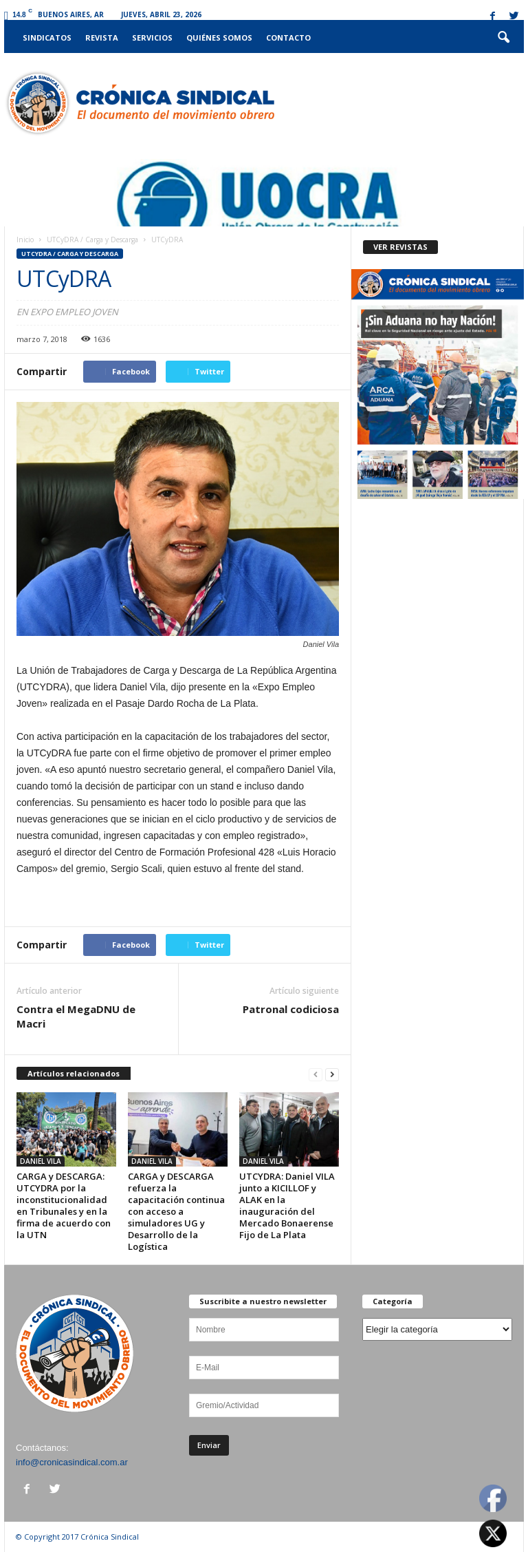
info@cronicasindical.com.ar (72, 1462)
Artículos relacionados (74, 1073)
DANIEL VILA (40, 1161)
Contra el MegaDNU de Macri (75, 1016)
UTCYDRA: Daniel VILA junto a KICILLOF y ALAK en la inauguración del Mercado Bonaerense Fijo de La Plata (287, 1205)
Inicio (25, 239)
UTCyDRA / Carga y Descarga (92, 239)
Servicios (152, 37)
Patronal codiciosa (291, 1009)
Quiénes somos (219, 37)
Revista (101, 37)
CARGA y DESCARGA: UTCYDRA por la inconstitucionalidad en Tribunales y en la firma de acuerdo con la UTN (63, 1205)
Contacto (288, 37)
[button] (503, 38)
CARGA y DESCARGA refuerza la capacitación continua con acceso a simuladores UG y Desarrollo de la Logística (176, 1211)
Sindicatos (47, 37)
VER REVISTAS (400, 247)
